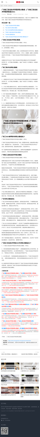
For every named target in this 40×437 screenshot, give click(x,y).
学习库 (5, 5)
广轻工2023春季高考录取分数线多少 (14, 30)
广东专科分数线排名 (10, 34)
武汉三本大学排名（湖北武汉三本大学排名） (12, 354)
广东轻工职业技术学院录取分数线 (14, 336)
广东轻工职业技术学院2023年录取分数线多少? (16, 37)
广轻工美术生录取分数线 (11, 28)
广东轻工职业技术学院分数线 (12, 25)
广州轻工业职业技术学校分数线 (13, 32)
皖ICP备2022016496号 (30, 411)
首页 (2, 5)
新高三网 (22, 411)
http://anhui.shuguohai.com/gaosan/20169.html (19, 340)
